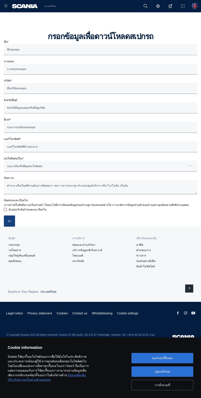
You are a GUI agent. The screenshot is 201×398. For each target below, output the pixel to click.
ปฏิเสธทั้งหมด (162, 371)
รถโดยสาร (14, 262)
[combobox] (100, 178)
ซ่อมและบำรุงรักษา (83, 256)
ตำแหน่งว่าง (143, 262)
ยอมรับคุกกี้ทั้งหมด (162, 358)
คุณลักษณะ (15, 273)
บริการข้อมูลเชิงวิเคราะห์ (87, 262)
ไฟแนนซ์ (77, 267)
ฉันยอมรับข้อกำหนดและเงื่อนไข (27, 221)
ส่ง (9, 233)
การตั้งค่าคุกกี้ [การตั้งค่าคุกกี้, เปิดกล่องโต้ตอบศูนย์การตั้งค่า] (162, 385)
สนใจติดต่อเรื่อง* (14, 170)
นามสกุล (9, 73)
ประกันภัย (78, 273)
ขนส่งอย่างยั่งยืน (146, 273)
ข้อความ (9, 190)
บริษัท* (8, 92)
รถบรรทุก (14, 256)
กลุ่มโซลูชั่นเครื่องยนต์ (21, 267)
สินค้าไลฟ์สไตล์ (145, 278)
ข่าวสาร (141, 267)
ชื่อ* (6, 54)
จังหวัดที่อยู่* (11, 112)
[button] (182, 6)
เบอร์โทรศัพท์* (12, 151)
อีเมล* (7, 131)
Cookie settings (127, 325)
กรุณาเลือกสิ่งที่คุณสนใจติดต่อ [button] (24, 178)
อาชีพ (139, 256)
